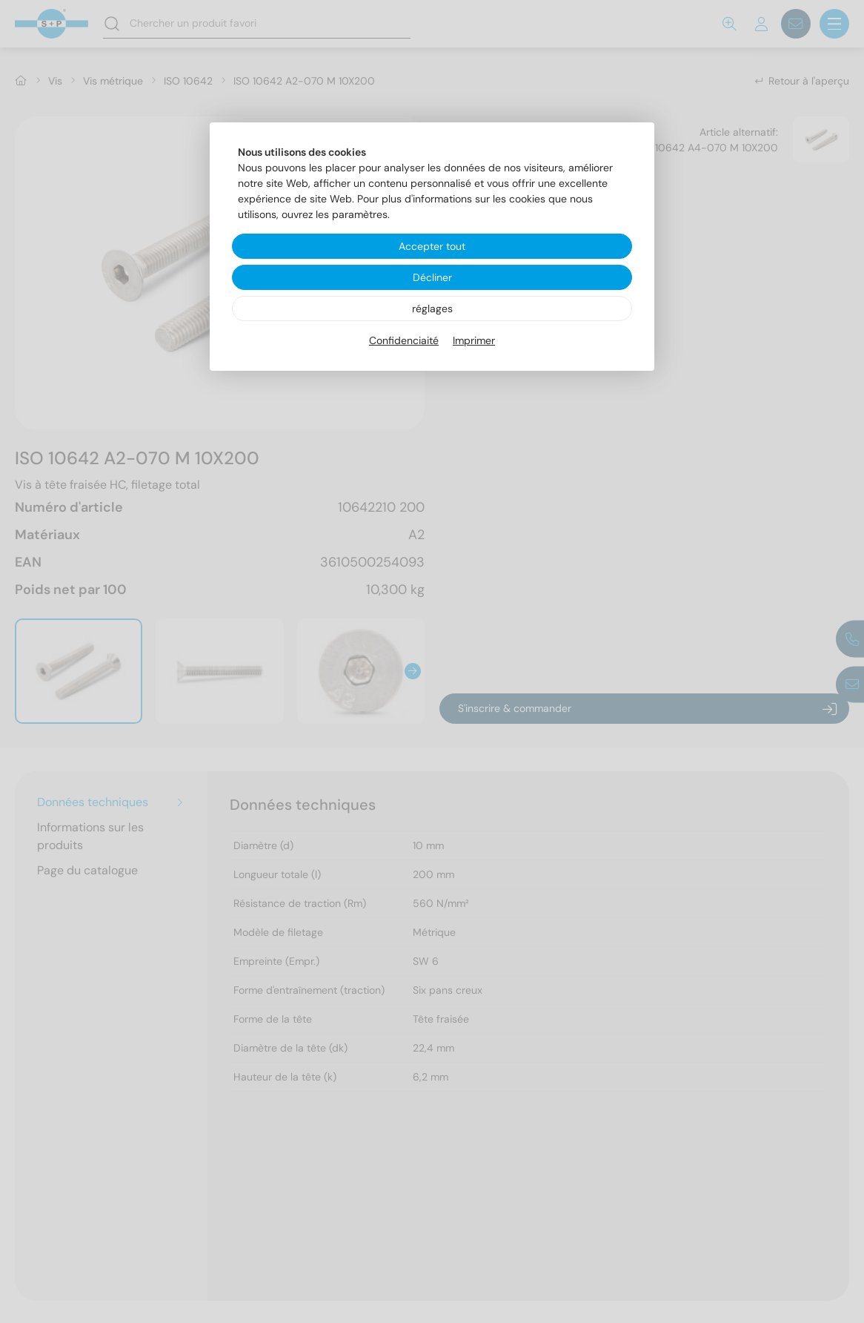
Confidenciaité (404, 340)
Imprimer (474, 340)
